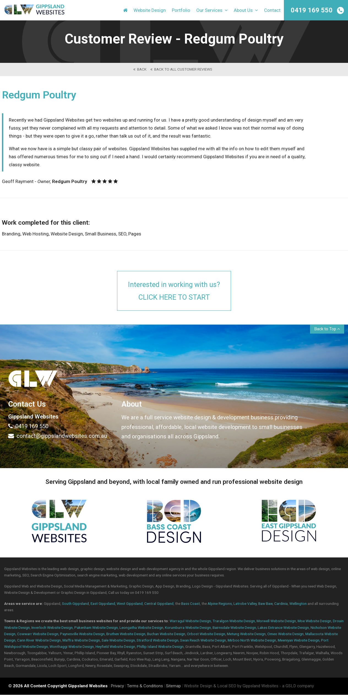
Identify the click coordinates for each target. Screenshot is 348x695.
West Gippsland (130, 604)
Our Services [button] (212, 11)
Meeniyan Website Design (298, 640)
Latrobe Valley (245, 604)
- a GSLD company (296, 686)
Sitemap (173, 686)
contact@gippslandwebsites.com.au (57, 436)
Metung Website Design (246, 634)
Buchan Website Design (166, 634)
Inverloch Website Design (52, 628)
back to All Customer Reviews (181, 69)
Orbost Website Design (206, 634)
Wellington (298, 604)
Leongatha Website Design (141, 628)
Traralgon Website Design (234, 621)
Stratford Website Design (157, 640)
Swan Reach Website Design (203, 640)
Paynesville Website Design (82, 634)
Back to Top (327, 329)
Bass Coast (190, 604)
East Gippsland (103, 604)
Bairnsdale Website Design (234, 628)
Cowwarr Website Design (37, 634)
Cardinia (281, 604)
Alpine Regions (220, 604)
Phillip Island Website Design (160, 647)
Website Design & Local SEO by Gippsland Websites (231, 686)
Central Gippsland (158, 604)
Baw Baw (265, 604)
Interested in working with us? (174, 291)
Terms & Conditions (145, 686)
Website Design (150, 11)
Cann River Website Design (39, 640)
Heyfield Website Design (115, 647)
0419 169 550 (312, 10)
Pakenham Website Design (96, 628)
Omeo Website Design (285, 634)
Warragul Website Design (190, 621)
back (139, 69)
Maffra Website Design (81, 640)
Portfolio (181, 11)
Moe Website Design (314, 621)
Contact (272, 11)
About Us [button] (246, 11)
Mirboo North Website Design (252, 640)
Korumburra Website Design (188, 628)
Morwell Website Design (276, 621)
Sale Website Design (118, 640)
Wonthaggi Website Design (72, 647)
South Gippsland (75, 604)
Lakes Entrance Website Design (283, 628)
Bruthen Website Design (125, 634)
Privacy (117, 686)
